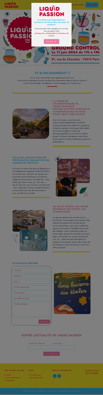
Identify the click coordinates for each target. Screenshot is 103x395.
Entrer (51, 41)
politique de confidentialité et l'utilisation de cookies (52, 34)
